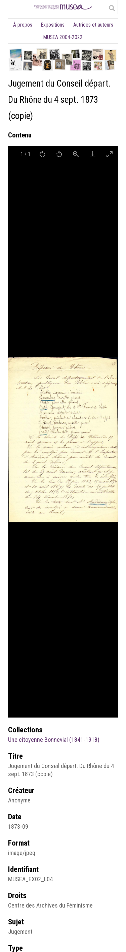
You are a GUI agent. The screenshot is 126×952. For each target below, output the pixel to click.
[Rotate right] (42, 154)
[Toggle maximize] (109, 154)
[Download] (92, 154)
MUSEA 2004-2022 (63, 37)
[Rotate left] (59, 154)
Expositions (53, 25)
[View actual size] (76, 154)
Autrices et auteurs (93, 25)
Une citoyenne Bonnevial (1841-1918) (53, 739)
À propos (22, 25)
